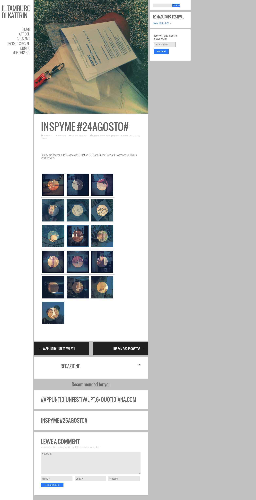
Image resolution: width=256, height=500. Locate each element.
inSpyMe (83, 135)
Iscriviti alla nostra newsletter (165, 37)
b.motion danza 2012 (101, 135)
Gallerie (74, 135)
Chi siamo (23, 38)
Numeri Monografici (21, 50)
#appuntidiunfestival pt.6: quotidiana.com (88, 400)
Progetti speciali (18, 43)
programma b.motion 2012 (122, 135)
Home (26, 29)
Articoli (24, 33)
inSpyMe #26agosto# (64, 420)
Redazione (62, 135)
